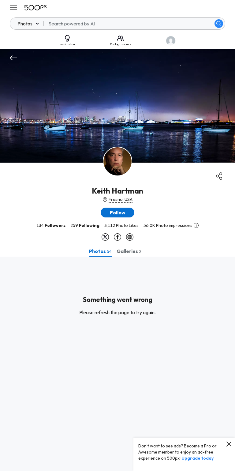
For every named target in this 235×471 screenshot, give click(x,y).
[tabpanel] (117, 364)
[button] (117, 212)
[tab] (100, 251)
